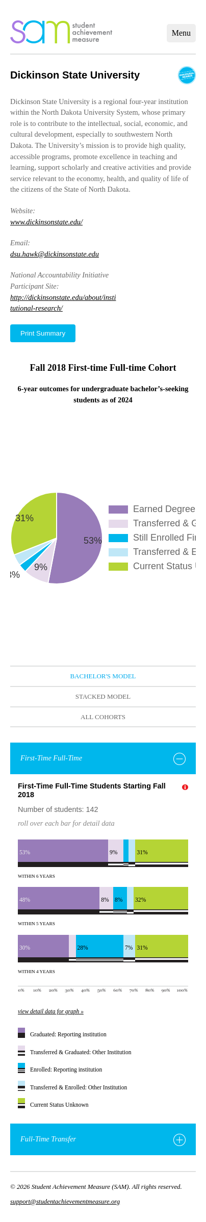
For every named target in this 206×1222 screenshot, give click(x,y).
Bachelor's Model (103, 676)
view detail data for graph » (51, 1011)
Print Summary (42, 333)
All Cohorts (103, 717)
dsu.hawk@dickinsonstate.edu (54, 254)
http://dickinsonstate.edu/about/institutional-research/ (63, 303)
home (61, 31)
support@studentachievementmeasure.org (65, 1201)
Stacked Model (103, 696)
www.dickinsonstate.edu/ (46, 222)
